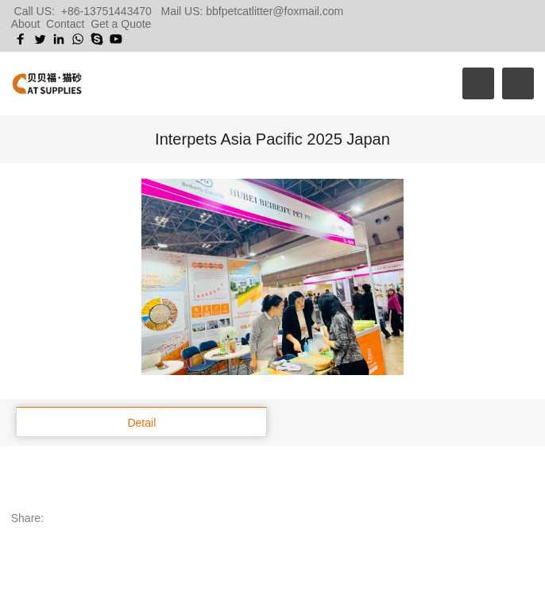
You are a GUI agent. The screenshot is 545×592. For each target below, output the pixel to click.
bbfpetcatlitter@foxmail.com (274, 11)
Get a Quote (121, 23)
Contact (65, 23)
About (26, 23)
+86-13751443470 (106, 11)
